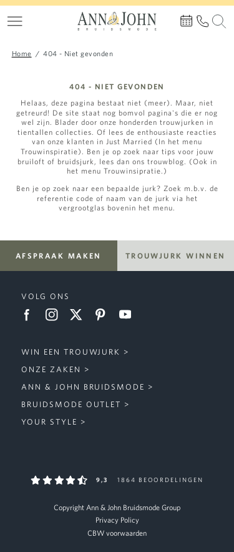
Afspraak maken (59, 255)
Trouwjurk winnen (175, 255)
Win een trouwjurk (70, 352)
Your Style (49, 421)
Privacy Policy (117, 520)
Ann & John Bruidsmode (83, 387)
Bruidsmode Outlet (71, 404)
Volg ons (45, 296)
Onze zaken (51, 369)
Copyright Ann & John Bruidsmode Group (117, 507)
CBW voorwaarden (117, 533)
